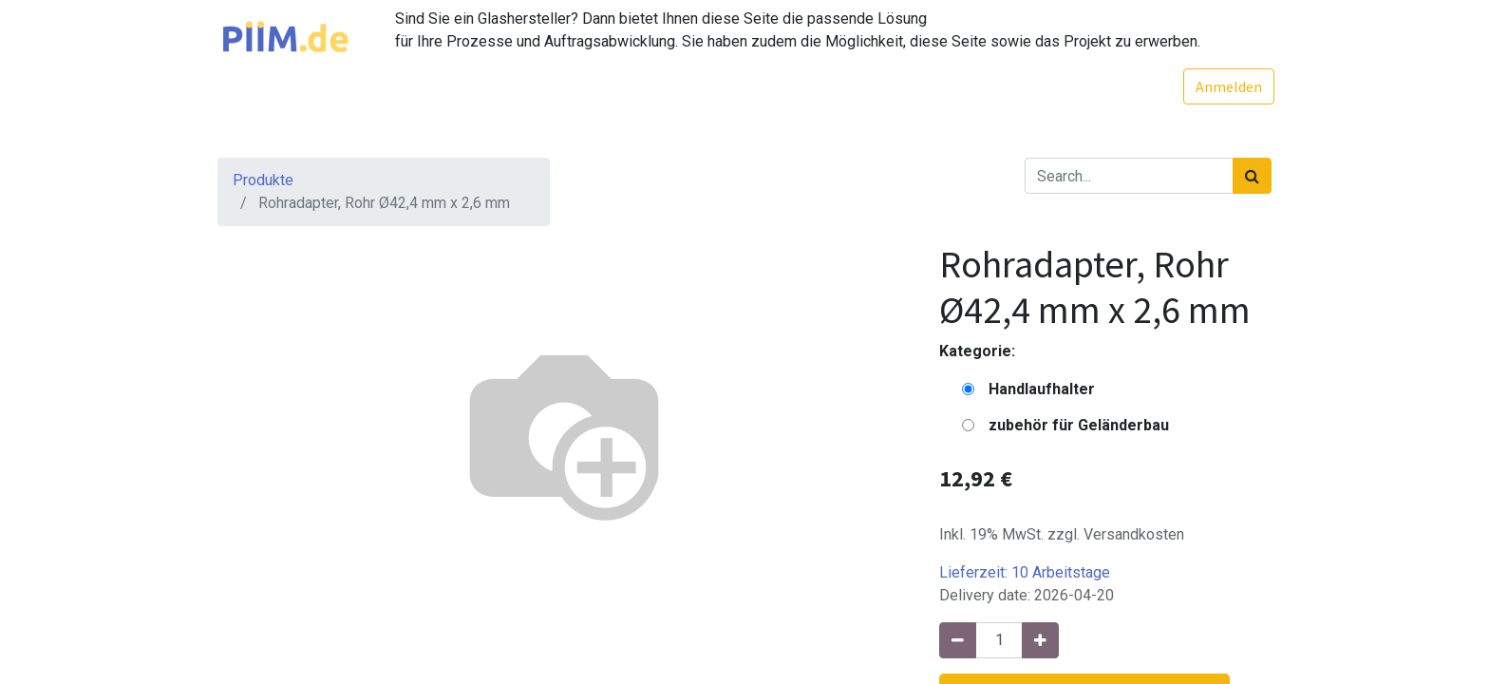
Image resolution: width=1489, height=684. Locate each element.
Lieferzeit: (1024, 572)
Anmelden (1226, 86)
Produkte (263, 180)
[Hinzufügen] (1040, 640)
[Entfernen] (957, 640)
